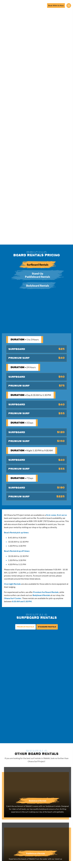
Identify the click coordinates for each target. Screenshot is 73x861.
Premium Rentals (25, 627)
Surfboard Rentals (37, 264)
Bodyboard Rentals (37, 285)
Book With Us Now (56, 5)
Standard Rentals (47, 627)
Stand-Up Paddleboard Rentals (37, 275)
